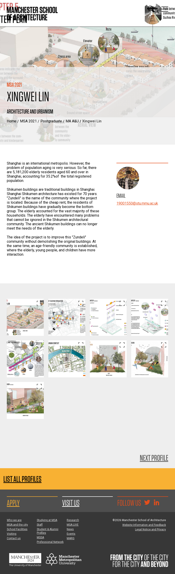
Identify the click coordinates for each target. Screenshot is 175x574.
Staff (40, 524)
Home (11, 121)
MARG (70, 538)
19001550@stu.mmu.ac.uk (137, 203)
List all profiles (22, 479)
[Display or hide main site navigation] (164, 9)
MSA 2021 (28, 121)
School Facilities (17, 529)
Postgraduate (51, 121)
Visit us (70, 503)
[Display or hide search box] (151, 9)
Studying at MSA (47, 520)
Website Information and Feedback (144, 525)
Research (73, 520)
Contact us (14, 538)
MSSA (40, 537)
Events (71, 533)
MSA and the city (17, 524)
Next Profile (154, 458)
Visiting (11, 533)
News (70, 529)
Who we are (14, 520)
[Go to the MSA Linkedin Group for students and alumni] (156, 503)
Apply (13, 503)
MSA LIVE (73, 524)
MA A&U (72, 121)
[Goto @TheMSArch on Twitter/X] (147, 503)
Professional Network (50, 542)
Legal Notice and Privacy (150, 529)
